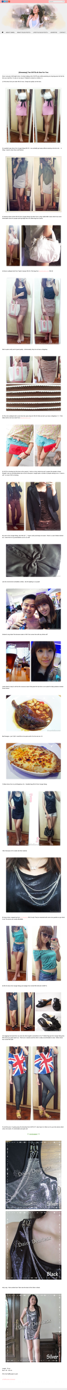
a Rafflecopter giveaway (8, 1379)
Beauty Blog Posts (24, 32)
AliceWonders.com (44, 271)
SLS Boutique (24, 917)
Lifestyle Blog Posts (40, 32)
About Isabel (10, 32)
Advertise (54, 32)
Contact (63, 32)
